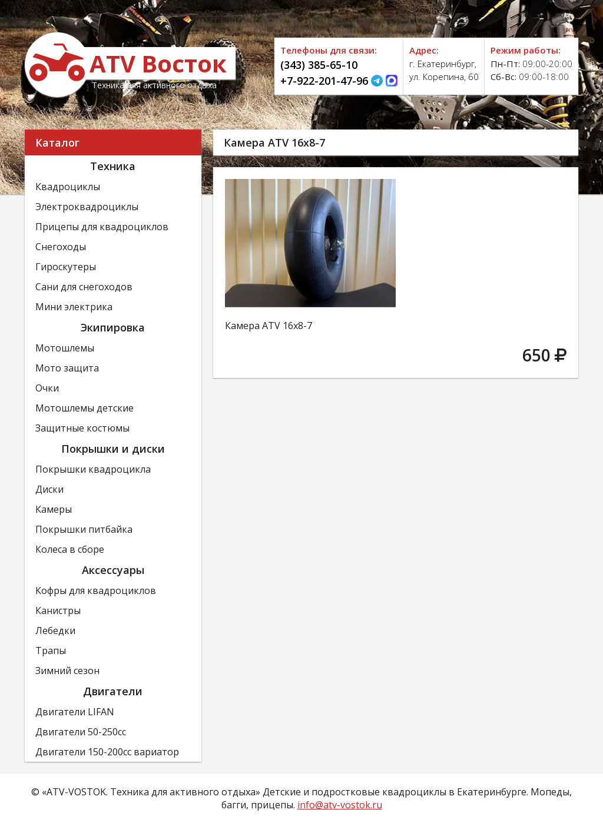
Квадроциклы (67, 186)
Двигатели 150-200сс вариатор (107, 751)
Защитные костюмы (82, 428)
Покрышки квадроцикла (93, 469)
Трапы (50, 650)
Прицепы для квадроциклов (101, 226)
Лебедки (55, 630)
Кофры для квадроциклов (95, 590)
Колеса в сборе (69, 549)
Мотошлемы (64, 347)
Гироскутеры (65, 266)
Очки (47, 387)
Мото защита (67, 367)
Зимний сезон (67, 670)
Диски (49, 489)
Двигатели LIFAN (74, 711)
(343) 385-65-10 (318, 65)
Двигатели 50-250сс (80, 731)
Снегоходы (60, 246)
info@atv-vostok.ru (339, 804)
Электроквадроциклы (86, 206)
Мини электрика (73, 306)
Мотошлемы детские (84, 407)
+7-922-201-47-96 (324, 81)
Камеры (53, 509)
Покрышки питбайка (83, 529)
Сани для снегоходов (83, 286)
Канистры (58, 610)
